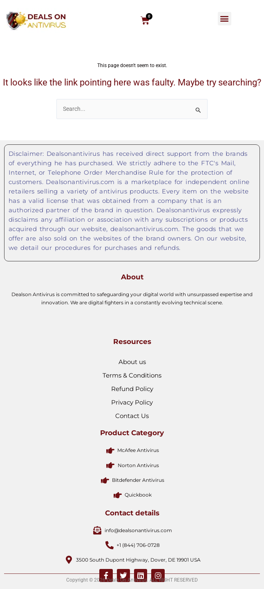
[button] (224, 18)
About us (132, 419)
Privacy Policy (132, 459)
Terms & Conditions (132, 432)
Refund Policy (132, 446)
